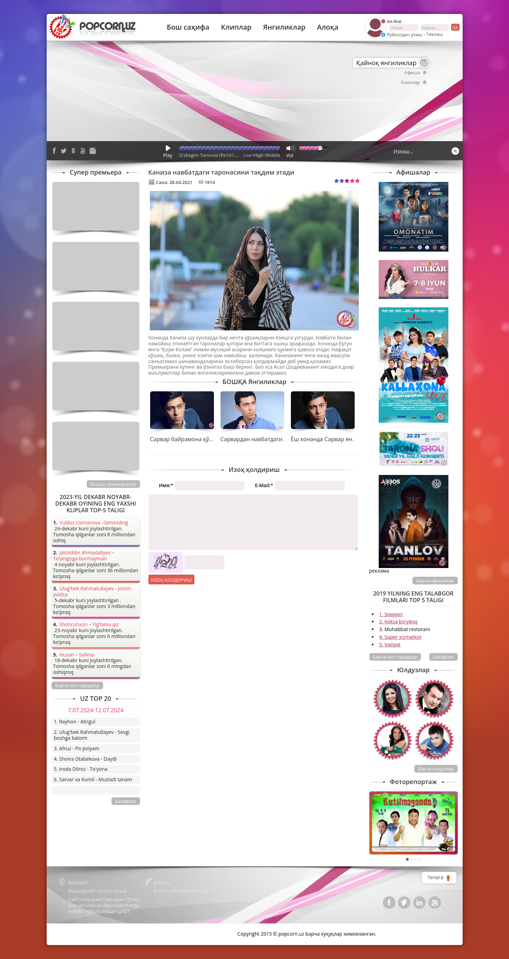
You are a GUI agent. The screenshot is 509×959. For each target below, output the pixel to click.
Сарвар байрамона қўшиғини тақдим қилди (210, 439)
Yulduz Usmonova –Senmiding (94, 523)
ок (454, 27)
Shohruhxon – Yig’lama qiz (89, 625)
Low (247, 155)
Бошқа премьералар (113, 484)
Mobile (273, 155)
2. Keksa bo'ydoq (398, 621)
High (259, 155)
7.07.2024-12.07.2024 (95, 710)
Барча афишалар (435, 580)
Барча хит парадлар (395, 657)
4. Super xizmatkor (400, 637)
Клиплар (236, 27)
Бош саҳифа (188, 27)
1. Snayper (391, 614)
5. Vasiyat (389, 644)
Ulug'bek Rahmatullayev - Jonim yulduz (92, 592)
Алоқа (327, 27)
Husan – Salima (77, 655)
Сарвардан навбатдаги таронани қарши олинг (284, 439)
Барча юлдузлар (436, 769)
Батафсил (443, 657)
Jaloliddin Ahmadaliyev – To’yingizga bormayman (84, 556)
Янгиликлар (284, 27)
